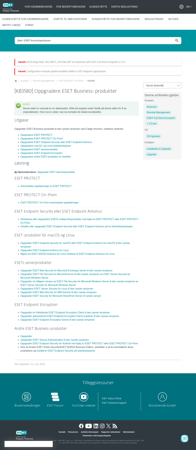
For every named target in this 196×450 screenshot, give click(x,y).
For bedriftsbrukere (71, 6)
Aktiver (173, 19)
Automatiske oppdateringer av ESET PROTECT (46, 186)
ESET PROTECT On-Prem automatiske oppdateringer (49, 202)
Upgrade (151, 154)
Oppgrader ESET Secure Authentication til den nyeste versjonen (54, 340)
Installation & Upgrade (159, 149)
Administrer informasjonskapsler (96, 436)
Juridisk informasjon (90, 432)
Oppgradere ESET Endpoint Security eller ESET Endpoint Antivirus (56, 142)
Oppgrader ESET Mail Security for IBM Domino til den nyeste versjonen (58, 292)
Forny (29, 25)
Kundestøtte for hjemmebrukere (25, 19)
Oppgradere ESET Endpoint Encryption (41, 153)
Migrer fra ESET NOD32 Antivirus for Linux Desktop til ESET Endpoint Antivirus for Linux (67, 254)
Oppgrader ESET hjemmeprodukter (56, 172)
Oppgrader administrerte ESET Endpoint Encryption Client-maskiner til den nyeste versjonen (69, 316)
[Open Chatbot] (184, 438)
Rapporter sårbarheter (110, 432)
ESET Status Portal (111, 398)
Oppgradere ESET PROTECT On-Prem (41, 138)
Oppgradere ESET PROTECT (36, 135)
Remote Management (44, 81)
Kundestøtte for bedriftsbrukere (116, 19)
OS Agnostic (153, 136)
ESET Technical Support (114, 403)
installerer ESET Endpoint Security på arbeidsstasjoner (66, 350)
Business (25, 81)
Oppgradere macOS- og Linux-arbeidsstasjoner (45, 146)
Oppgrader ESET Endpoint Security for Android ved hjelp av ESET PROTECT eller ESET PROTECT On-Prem (79, 343)
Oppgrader (26, 336)
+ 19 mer (152, 123)
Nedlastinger (154, 19)
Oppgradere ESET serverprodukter (39, 149)
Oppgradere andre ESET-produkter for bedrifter (45, 156)
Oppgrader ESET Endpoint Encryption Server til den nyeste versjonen (57, 319)
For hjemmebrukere (38, 6)
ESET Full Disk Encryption (161, 118)
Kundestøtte (98, 6)
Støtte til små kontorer (70, 19)
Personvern (73, 432)
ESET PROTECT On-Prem (71, 81)
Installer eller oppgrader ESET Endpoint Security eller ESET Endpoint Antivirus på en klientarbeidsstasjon (76, 226)
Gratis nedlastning (124, 6)
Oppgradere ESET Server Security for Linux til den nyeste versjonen (56, 288)
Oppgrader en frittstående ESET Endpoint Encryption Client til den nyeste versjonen (65, 312)
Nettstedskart (129, 432)
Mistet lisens (11, 25)
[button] (189, 7)
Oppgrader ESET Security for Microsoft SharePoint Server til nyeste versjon (60, 296)
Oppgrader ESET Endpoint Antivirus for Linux (44, 250)
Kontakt (62, 432)
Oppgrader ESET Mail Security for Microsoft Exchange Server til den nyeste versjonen (66, 270)
